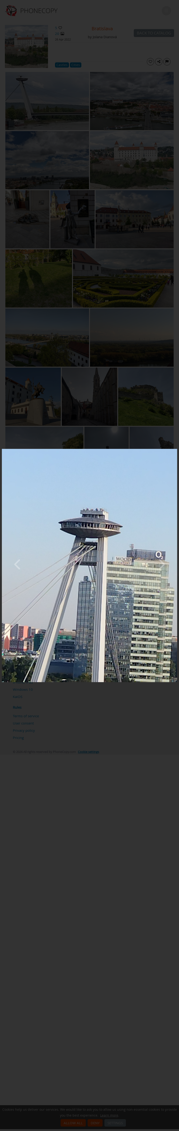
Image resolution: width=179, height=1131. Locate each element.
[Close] (176, 450)
